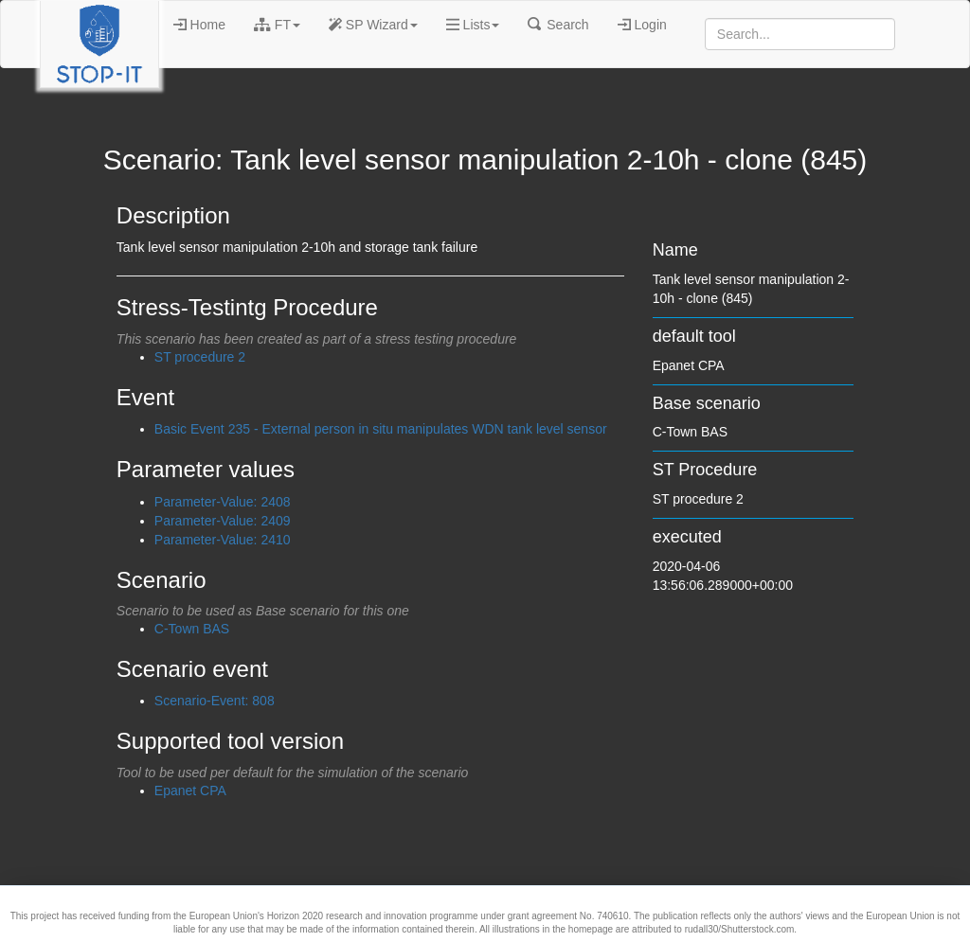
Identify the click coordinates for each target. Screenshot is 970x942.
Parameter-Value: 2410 (222, 539)
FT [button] (277, 24)
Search (558, 24)
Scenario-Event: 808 (214, 700)
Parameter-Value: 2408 (222, 501)
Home (199, 24)
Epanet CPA (190, 790)
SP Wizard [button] (373, 24)
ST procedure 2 (199, 356)
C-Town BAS (191, 628)
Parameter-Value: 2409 (222, 520)
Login (642, 24)
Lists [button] (473, 24)
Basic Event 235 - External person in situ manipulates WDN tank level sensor (380, 428)
